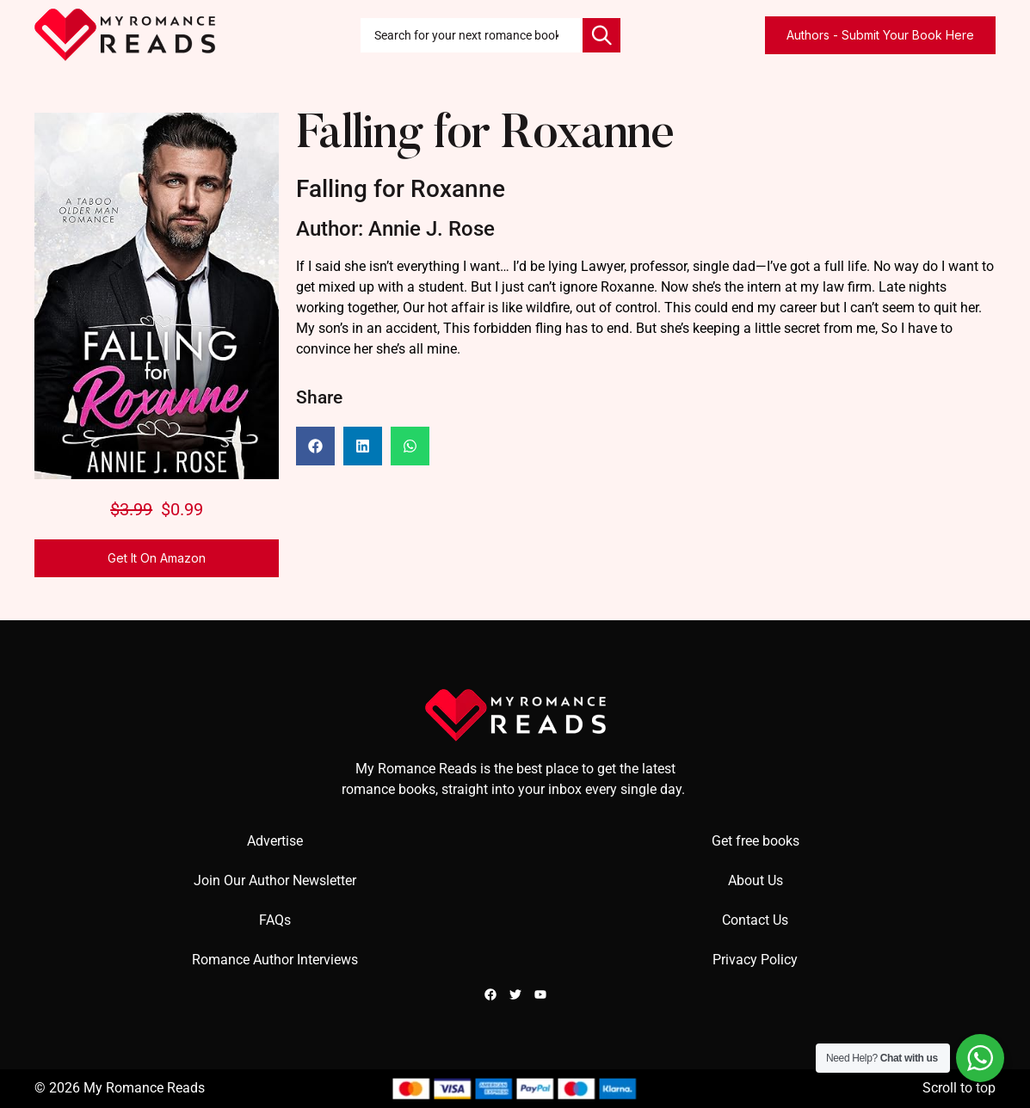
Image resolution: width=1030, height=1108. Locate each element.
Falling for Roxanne (485, 136)
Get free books (755, 841)
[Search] (601, 35)
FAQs (275, 920)
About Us (755, 880)
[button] (315, 446)
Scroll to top (959, 1088)
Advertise (275, 841)
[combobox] (472, 35)
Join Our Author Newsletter (275, 880)
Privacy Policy (755, 959)
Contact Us (755, 920)
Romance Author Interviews (275, 959)
